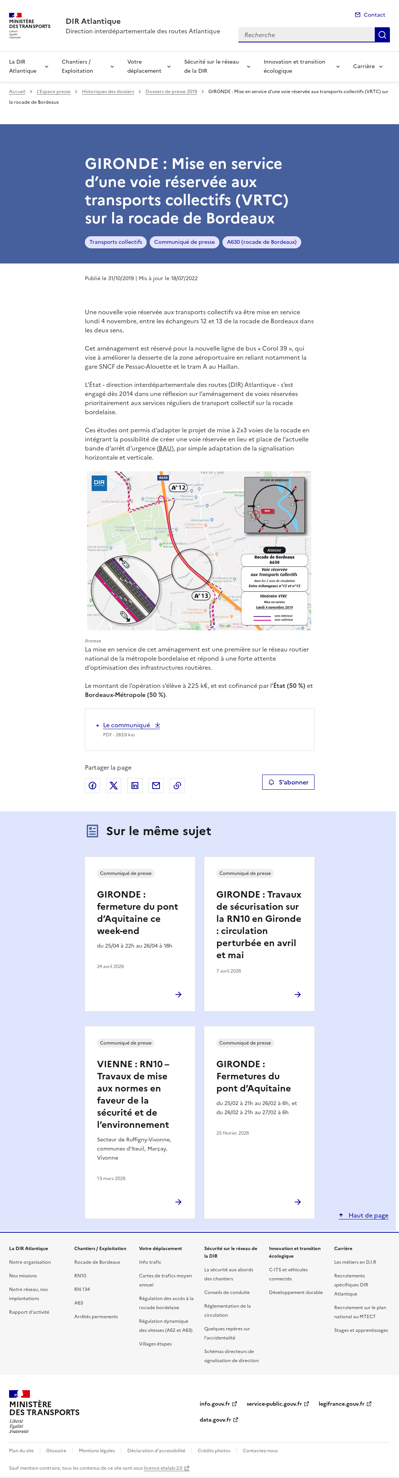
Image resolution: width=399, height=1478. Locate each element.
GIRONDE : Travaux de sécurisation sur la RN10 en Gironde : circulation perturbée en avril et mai (258, 925)
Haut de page (367, 1215)
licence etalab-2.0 (163, 1468)
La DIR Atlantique (22, 66)
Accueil (17, 91)
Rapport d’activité (29, 1312)
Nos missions (23, 1275)
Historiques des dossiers (108, 91)
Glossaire (56, 1450)
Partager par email (156, 785)
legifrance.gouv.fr (342, 1404)
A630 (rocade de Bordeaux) (262, 242)
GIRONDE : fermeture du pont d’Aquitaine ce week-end (137, 913)
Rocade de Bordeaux (97, 1262)
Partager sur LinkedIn (134, 785)
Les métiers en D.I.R (355, 1262)
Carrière (364, 66)
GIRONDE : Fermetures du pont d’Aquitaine (253, 1076)
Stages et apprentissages (361, 1330)
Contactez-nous (260, 1450)
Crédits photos (214, 1450)
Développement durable (296, 1292)
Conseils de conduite (227, 1292)
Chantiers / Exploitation (77, 66)
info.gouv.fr (215, 1404)
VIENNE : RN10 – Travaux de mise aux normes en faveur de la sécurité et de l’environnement (133, 1094)
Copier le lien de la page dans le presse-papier (177, 785)
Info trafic (150, 1262)
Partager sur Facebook (92, 785)
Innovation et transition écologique (294, 66)
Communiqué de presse (184, 242)
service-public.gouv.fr (274, 1404)
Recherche (382, 34)
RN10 (80, 1275)
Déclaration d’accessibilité (156, 1450)
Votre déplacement (144, 66)
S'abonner (288, 782)
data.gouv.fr (215, 1420)
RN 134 (82, 1289)
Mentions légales (97, 1450)
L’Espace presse (53, 91)
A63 (78, 1303)
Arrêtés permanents (96, 1316)
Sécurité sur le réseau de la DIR (211, 66)
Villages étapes (155, 1344)
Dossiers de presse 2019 (171, 91)
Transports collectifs (115, 242)
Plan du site (21, 1450)
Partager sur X (113, 785)
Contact (374, 15)
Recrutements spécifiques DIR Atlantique (351, 1284)
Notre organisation (30, 1262)
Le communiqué (127, 725)
